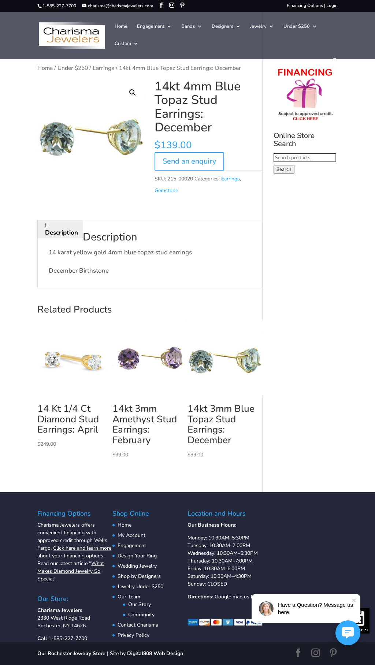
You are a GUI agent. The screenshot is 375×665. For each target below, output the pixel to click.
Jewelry (258, 27)
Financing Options (305, 5)
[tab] (61, 229)
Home (121, 27)
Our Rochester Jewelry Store (71, 653)
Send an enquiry (189, 161)
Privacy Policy (133, 635)
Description (61, 232)
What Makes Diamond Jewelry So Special (70, 571)
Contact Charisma (138, 624)
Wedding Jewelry (137, 566)
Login (332, 5)
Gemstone (166, 190)
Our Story (139, 604)
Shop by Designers (139, 576)
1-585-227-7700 (67, 638)
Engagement (150, 27)
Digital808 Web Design (155, 653)
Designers (222, 27)
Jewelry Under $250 (140, 586)
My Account (131, 535)
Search (284, 169)
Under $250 (296, 27)
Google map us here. (238, 596)
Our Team (129, 596)
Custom (123, 44)
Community (141, 614)
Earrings (103, 68)
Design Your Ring (137, 555)
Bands (188, 27)
